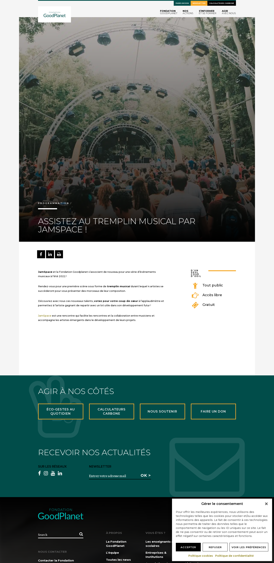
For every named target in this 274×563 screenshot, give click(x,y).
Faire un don (182, 3)
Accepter (188, 547)
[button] (266, 504)
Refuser (215, 547)
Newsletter (199, 3)
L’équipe (112, 552)
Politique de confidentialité (234, 555)
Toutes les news (118, 559)
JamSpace (44, 315)
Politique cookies (200, 555)
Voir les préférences (249, 547)
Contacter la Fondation (56, 560)
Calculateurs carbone (221, 3)
